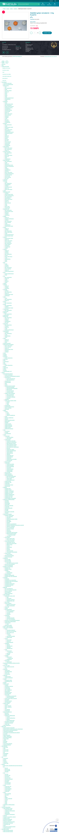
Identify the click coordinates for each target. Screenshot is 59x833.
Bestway (4, 760)
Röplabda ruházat (8, 569)
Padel (6, 649)
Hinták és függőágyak (10, 610)
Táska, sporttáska (8, 407)
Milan (4, 262)
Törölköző (6, 117)
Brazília (4, 304)
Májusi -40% (4, 726)
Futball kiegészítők (8, 473)
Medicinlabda (7, 813)
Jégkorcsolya (7, 670)
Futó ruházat (7, 431)
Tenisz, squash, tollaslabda (8, 627)
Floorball (4, 678)
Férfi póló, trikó (7, 775)
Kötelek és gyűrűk (6, 818)
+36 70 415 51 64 (5, 46)
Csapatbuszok (7, 122)
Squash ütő (9, 641)
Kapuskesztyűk (9, 460)
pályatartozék (7, 486)
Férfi (4, 772)
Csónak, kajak (5, 763)
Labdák (6, 248)
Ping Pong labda (8, 560)
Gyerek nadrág (7, 790)
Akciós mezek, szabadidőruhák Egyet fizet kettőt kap (12, 765)
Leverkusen (5, 179)
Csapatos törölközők (7, 744)
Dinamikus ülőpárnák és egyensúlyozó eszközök (15, 525)
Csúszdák (8, 613)
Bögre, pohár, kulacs (8, 113)
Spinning (8, 548)
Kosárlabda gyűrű (8, 582)
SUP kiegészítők (8, 702)
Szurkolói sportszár (8, 110)
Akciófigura (7, 288)
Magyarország (6, 85)
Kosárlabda (5, 577)
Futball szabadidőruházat (11, 450)
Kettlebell (8, 522)
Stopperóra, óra (8, 381)
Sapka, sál (7, 91)
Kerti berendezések (8, 609)
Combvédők (7, 506)
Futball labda (7, 462)
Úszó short (7, 139)
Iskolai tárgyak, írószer (9, 127)
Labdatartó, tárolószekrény (10, 814)
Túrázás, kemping (6, 703)
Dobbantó (5, 815)
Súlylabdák (8, 520)
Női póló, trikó (7, 769)
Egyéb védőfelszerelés (10, 720)
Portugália (5, 289)
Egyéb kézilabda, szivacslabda (10, 498)
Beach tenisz (7, 660)
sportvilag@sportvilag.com (6, 49)
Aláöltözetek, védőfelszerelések (8, 804)
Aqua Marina (5, 758)
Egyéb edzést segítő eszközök (12, 532)
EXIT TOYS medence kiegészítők (10, 589)
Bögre (6, 342)
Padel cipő (8, 653)
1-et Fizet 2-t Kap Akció (7, 83)
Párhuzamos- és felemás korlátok (9, 826)
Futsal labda (9, 467)
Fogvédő (8, 716)
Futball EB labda (9, 471)
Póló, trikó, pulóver (8, 90)
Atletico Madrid (6, 146)
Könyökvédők (7, 503)
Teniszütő (8, 633)
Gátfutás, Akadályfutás (11, 415)
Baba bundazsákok (6, 735)
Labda (6, 100)
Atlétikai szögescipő (8, 426)
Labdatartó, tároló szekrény (10, 810)
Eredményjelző (7, 405)
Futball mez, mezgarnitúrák (11, 442)
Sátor (6, 708)
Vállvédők (6, 512)
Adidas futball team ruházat (12, 444)
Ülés (4, 752)
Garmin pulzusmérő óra (11, 378)
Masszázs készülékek (10, 387)
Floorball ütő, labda (8, 680)
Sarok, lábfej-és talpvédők (9, 511)
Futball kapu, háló (8, 482)
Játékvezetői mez (10, 453)
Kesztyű (6, 799)
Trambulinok (7, 615)
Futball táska (7, 483)
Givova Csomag (8, 461)
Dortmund (5, 180)
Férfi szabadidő (7, 783)
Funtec (6, 664)
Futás (4, 429)
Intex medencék (8, 592)
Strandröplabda (9, 572)
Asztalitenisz (5, 558)
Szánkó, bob (7, 672)
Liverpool (5, 237)
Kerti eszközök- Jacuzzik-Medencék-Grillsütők (11, 732)
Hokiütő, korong (8, 676)
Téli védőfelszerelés (8, 671)
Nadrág (6, 138)
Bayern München (6, 160)
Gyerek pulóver (7, 787)
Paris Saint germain (6, 151)
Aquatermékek (7, 688)
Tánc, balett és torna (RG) (9, 666)
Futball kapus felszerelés (11, 440)
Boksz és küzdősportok (7, 711)
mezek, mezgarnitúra (8, 357)
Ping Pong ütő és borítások (10, 564)
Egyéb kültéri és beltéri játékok (10, 621)
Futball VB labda (9, 470)
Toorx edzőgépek (10, 516)
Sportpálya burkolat (5, 829)
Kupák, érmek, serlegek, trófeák (10, 400)
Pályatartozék (9, 650)
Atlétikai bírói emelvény (9, 428)
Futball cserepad (8, 481)
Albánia (4, 368)
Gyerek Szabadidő (8, 788)
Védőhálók (7, 399)
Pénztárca (7, 116)
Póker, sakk (7, 606)
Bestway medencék (8, 591)
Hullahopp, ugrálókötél (11, 526)
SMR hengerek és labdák (9, 555)
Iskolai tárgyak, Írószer (9, 307)
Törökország (5, 367)
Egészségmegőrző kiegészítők (12, 388)
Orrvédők (6, 510)
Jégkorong (5, 675)
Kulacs (6, 384)
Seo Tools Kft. (54, 56)
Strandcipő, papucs (8, 700)
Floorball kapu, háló (8, 681)
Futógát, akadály (8, 423)
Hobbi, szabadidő (6, 594)
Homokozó (8, 614)
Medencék (5, 587)
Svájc (4, 362)
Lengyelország (6, 315)
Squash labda (9, 639)
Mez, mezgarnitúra (8, 88)
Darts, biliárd (7, 602)
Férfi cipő (6, 774)
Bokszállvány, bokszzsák (9, 721)
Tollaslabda (7, 643)
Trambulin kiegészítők (10, 617)
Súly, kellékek (9, 521)
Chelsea (4, 216)
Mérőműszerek (9, 389)
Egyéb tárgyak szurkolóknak (8, 344)
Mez (5, 796)
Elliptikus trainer (9, 544)
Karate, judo (7, 724)
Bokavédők (7, 501)
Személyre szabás (28, 45)
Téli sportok (5, 669)
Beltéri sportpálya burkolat (8, 831)
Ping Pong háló (7, 559)
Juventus (5, 249)
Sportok (8, 8)
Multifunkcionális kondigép (11, 533)
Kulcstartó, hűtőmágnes (9, 166)
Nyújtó (4, 825)
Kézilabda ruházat (8, 489)
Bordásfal (5, 742)
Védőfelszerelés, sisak (10, 600)
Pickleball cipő (9, 659)
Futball (4, 434)
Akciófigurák (7, 121)
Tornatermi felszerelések (6, 807)
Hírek (2, 65)
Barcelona (5, 123)
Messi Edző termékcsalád (11, 476)
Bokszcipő (7, 713)
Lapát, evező (5, 747)
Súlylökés (15, 8)
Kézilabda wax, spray (9, 493)
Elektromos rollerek (8, 625)
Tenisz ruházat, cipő (10, 632)
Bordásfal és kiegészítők (7, 819)
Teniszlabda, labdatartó (11, 630)
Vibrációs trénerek (10, 550)
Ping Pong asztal (8, 561)
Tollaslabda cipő (9, 648)
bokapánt (5, 755)
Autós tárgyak (7, 111)
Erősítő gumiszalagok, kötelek (12, 519)
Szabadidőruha (7, 99)
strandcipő (5, 754)
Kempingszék (7, 710)
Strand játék (7, 694)
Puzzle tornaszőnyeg (7, 827)
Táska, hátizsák (7, 244)
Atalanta (4, 283)
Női (3, 766)
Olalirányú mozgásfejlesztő (11, 523)
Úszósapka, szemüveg (9, 686)
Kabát (6, 89)
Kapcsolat (27, 51)
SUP (2, 757)
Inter (4, 276)
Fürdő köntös (7, 687)
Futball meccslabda (10, 465)
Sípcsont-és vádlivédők (9, 505)
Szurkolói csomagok (7, 343)
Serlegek (8, 401)
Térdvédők (7, 500)
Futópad (8, 545)
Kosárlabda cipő (8, 586)
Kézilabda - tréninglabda (9, 490)
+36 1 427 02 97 (4, 48)
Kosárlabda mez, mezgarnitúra (10, 580)
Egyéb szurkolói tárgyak (9, 97)
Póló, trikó (7, 119)
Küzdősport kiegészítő (9, 722)
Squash (6, 638)
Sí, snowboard (7, 674)
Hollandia (5, 312)
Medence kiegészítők (8, 593)
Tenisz (6, 628)
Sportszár (8, 448)
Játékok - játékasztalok (7, 736)
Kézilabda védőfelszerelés (9, 494)
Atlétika (11, 8)
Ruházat (3, 764)
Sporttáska (7, 409)
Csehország (5, 359)
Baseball (4, 682)
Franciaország (6, 309)
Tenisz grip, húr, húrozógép (11, 631)
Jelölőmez (8, 454)
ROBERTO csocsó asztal (11, 604)
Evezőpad (8, 549)
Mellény (6, 797)
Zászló (6, 95)
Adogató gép (10, 652)
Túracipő (6, 704)
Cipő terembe (9, 438)
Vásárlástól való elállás (6, 74)
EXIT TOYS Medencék (9, 588)
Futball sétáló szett (10, 455)
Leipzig (4, 190)
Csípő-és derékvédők (8, 508)
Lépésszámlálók (8, 382)
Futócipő (6, 432)
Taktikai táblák (9, 478)
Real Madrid (5, 101)
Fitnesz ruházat (8, 553)
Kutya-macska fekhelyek (7, 743)
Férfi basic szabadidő (9, 779)
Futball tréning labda (10, 464)
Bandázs (8, 719)
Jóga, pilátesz (7, 537)
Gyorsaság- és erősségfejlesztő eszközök (12, 376)
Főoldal (4, 8)
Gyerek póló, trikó (8, 786)
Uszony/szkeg (5, 749)
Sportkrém (8, 398)
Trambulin (8, 616)
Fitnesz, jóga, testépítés (7, 514)
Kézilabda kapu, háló (8, 497)
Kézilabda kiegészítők (9, 495)
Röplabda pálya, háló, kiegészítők (11, 576)
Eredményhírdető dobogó (9, 406)
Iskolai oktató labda (8, 809)
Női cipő (6, 768)
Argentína (5, 284)
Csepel (4, 338)
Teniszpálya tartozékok (11, 636)
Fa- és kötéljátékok (10, 611)
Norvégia (5, 370)
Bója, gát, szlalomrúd (10, 477)
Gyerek (4, 785)
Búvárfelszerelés (8, 693)
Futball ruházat (7, 439)
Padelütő (8, 654)
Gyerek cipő (7, 791)
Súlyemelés (9, 517)
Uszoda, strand (6, 683)
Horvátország (5, 311)
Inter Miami (5, 356)
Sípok (6, 383)
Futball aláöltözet (10, 456)
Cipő (6, 86)
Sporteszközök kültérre (7, 737)
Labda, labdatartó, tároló (7, 808)
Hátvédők (6, 509)
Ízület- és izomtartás (10, 394)
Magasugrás (7, 421)
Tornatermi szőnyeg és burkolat (9, 821)
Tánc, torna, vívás (6, 665)
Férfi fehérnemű (8, 782)
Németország (5, 316)
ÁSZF (3, 72)
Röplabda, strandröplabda (8, 566)
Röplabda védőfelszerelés (9, 575)
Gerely (8, 412)
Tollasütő (8, 644)
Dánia (4, 360)
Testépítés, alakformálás (9, 515)
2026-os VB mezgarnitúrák (8, 84)
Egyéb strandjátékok (10, 697)
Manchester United (6, 191)
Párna (6, 94)
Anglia (4, 296)
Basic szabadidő (8, 793)
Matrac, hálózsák (8, 705)
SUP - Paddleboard (8, 689)
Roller (8, 597)
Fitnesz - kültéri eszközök (7, 626)
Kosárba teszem (47, 32)
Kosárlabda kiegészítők (9, 584)
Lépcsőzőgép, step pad (11, 542)
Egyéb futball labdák (10, 466)
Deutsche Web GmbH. (48, 56)
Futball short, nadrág (10, 449)
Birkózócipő (7, 714)
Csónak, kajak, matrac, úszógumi (11, 698)
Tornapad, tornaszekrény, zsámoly (9, 816)
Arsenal (4, 227)
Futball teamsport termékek (11, 459)
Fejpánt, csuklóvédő (8, 798)
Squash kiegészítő (10, 642)
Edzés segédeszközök (9, 475)
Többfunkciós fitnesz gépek (11, 543)
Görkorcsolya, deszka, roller (10, 595)
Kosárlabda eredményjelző (9, 583)
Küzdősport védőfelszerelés (10, 715)
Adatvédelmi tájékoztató (29, 49)
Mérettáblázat (27, 50)
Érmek (8, 403)
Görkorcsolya (9, 598)
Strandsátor (7, 699)
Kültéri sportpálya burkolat (10, 420)
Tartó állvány (9, 536)
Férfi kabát (7, 781)
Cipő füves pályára (10, 437)
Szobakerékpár (9, 547)
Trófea (8, 404)
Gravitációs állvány (10, 392)
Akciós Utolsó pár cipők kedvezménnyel (10, 730)
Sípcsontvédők (7, 472)
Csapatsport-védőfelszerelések (8, 499)
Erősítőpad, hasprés (10, 528)
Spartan (4, 759)
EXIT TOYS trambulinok (11, 619)
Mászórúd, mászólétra (7, 820)
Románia (5, 354)
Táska (6, 96)
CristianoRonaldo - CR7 (7, 371)
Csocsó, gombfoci (8, 603)
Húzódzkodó (9, 531)
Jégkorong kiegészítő (9, 677)
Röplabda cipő (7, 567)
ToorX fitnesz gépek (11, 534)
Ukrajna (4, 366)
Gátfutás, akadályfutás (9, 417)
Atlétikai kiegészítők (8, 425)
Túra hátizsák (7, 709)
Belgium (4, 301)
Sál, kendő (7, 794)
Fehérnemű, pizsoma (8, 107)
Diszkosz (8, 414)
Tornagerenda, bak (6, 824)
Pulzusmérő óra (8, 377)
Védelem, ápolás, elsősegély (10, 393)
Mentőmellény (7, 691)
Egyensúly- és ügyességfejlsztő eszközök (12, 620)
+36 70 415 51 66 (5, 47)
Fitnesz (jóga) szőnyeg (11, 539)
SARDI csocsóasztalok (11, 605)
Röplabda (6, 570)
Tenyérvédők (7, 504)
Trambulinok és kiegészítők (8, 731)
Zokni (4, 805)
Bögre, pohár (7, 206)
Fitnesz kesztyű (9, 554)
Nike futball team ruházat (11, 443)
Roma (4, 272)
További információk (5, 66)
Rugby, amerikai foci (6, 725)
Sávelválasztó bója (8, 692)
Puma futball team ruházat (11, 445)
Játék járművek (7, 622)
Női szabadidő (7, 770)
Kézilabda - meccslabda (9, 492)
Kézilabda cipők (8, 488)
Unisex (4, 792)
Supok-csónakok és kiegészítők (8, 727)
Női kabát (6, 771)
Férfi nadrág (7, 780)
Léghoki (6, 608)
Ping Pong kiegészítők (9, 565)
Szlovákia (5, 355)
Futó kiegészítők (8, 433)
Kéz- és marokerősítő (10, 527)
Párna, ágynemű (8, 141)
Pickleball (6, 655)
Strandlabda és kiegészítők (11, 696)
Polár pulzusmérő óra (10, 379)
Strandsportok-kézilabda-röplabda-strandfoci (11, 663)
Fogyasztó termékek (10, 390)
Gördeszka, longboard (11, 599)
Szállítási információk (29, 44)
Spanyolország (6, 331)
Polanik (6, 411)
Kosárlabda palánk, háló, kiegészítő (11, 581)
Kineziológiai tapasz (10, 395)
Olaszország (5, 323)
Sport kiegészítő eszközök (8, 373)
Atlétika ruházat (8, 427)
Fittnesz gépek (6, 738)
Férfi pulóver (7, 776)
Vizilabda (6, 685)
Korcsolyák (5, 733)
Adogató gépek (9, 637)
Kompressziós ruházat (9, 484)
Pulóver (6, 255)
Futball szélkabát (10, 451)
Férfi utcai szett (7, 777)
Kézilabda (5, 487)
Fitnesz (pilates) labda (11, 538)
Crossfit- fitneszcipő (8, 556)
